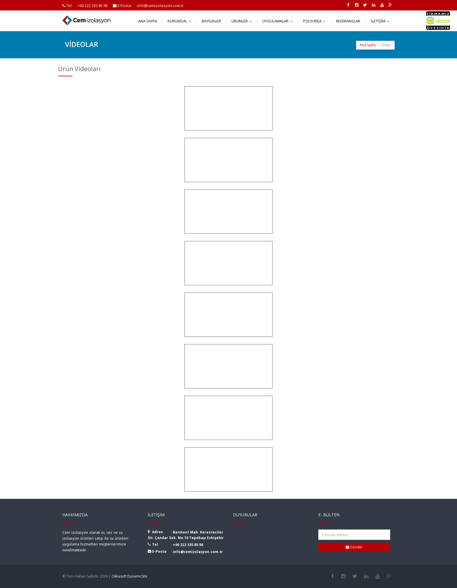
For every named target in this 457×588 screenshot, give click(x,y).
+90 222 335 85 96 (188, 544)
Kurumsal (181, 21)
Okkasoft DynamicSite (129, 576)
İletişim (381, 21)
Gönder (354, 547)
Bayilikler (211, 21)
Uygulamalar (278, 21)
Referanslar (348, 21)
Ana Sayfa (147, 21)
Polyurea (315, 21)
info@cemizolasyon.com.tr (198, 551)
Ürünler (242, 21)
